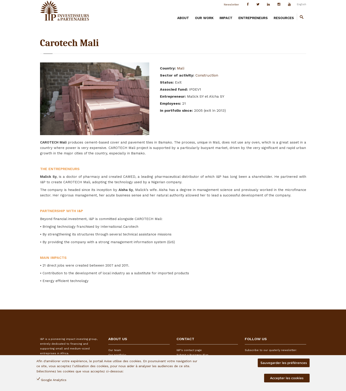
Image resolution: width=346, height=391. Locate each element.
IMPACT (226, 18)
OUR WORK (204, 18)
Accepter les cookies (286, 378)
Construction (206, 75)
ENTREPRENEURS (253, 18)
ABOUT (183, 18)
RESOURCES (284, 18)
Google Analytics (53, 380)
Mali (180, 68)
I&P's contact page (189, 350)
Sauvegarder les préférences (283, 363)
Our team (114, 350)
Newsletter (231, 4)
